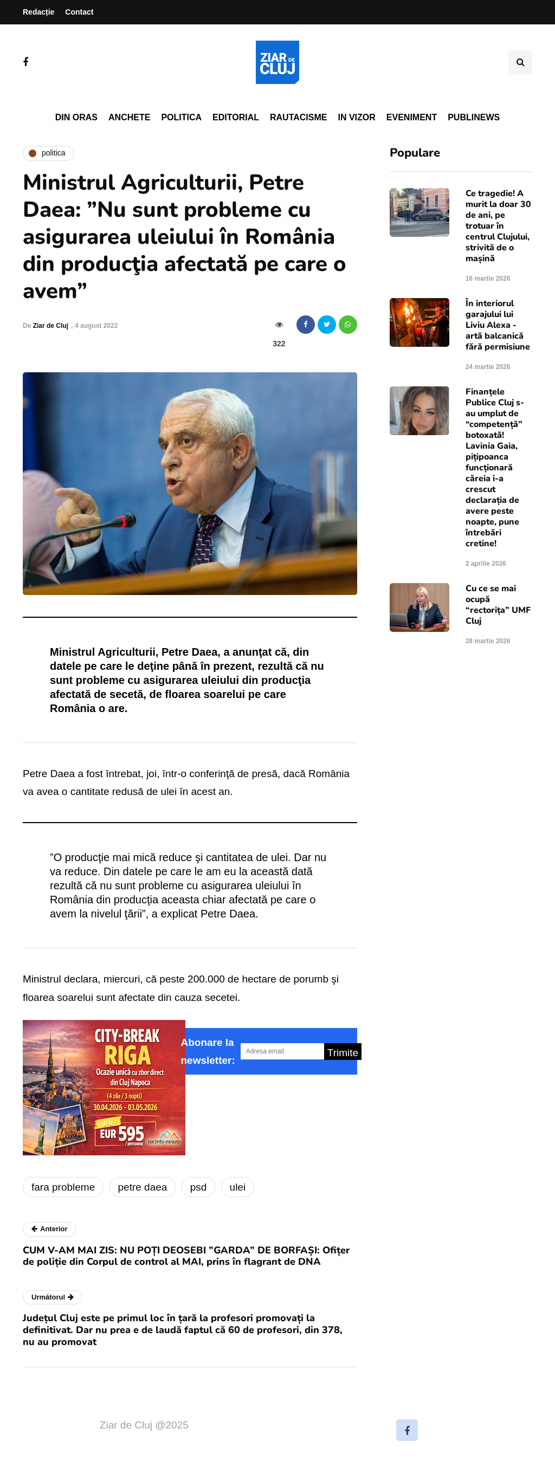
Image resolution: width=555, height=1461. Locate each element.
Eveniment (411, 117)
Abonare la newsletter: (208, 1051)
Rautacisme (298, 117)
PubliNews (474, 117)
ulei (238, 1187)
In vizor (356, 117)
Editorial (235, 117)
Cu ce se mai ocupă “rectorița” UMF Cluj (498, 605)
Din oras (76, 117)
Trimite (342, 1052)
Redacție (38, 12)
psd (198, 1187)
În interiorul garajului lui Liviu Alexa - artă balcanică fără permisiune (498, 325)
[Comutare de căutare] (520, 62)
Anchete (129, 117)
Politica (181, 117)
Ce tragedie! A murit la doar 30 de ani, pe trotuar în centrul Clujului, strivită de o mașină (498, 226)
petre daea (142, 1187)
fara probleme (63, 1187)
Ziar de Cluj (50, 325)
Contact (79, 12)
